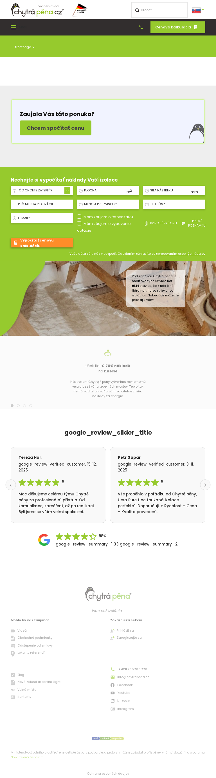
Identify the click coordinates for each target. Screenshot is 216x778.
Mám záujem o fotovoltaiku (108, 217)
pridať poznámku (193, 223)
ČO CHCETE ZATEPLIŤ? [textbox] (35, 190)
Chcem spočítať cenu (55, 127)
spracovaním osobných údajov (180, 254)
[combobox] (43, 190)
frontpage (23, 47)
